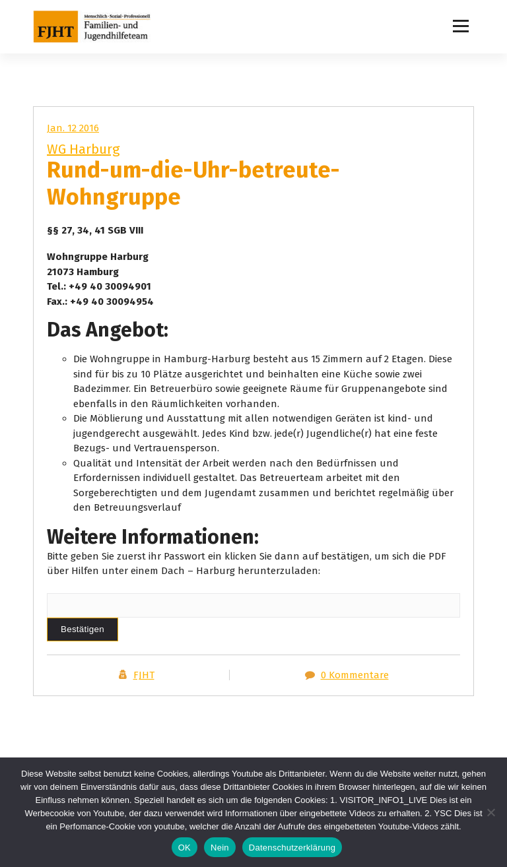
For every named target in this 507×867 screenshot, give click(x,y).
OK (184, 847)
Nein (220, 847)
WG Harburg (83, 149)
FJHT (143, 675)
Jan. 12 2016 (73, 128)
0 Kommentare (355, 675)
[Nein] (490, 812)
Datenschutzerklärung (292, 847)
